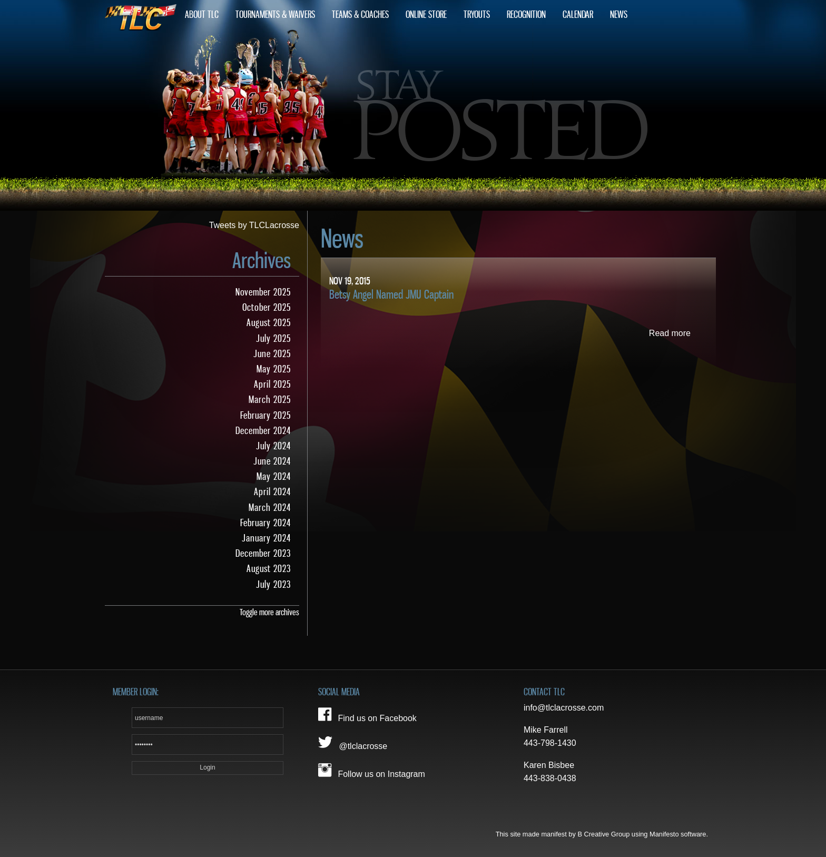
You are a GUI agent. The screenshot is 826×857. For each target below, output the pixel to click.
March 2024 (270, 508)
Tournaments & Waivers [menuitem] (275, 14)
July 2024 (273, 446)
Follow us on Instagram (371, 770)
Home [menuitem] (140, 14)
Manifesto (664, 834)
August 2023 (269, 569)
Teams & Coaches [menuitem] (360, 14)
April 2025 (272, 384)
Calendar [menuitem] (578, 14)
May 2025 (274, 369)
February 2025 (265, 415)
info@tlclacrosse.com (564, 707)
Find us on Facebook (367, 714)
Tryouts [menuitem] (477, 14)
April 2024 (272, 492)
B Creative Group (603, 834)
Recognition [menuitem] (526, 14)
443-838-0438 (550, 778)
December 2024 (263, 431)
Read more (670, 333)
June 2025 (272, 354)
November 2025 (263, 292)
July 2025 (273, 338)
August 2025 (269, 323)
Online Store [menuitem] (426, 14)
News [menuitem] (618, 14)
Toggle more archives (269, 612)
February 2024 (265, 523)
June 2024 (272, 461)
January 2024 (266, 538)
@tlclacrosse (352, 742)
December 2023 (263, 553)
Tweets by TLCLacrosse (254, 225)
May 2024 (274, 476)
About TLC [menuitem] (202, 14)
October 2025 (266, 307)
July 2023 (273, 584)
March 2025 (270, 400)
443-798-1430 (550, 742)
